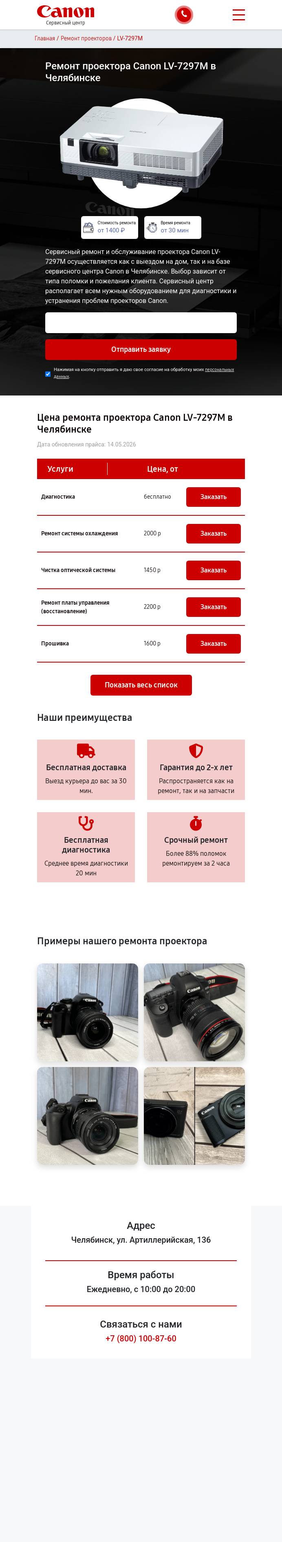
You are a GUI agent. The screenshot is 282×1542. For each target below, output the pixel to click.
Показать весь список (141, 684)
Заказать (213, 497)
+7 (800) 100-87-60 (141, 1338)
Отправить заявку (141, 349)
